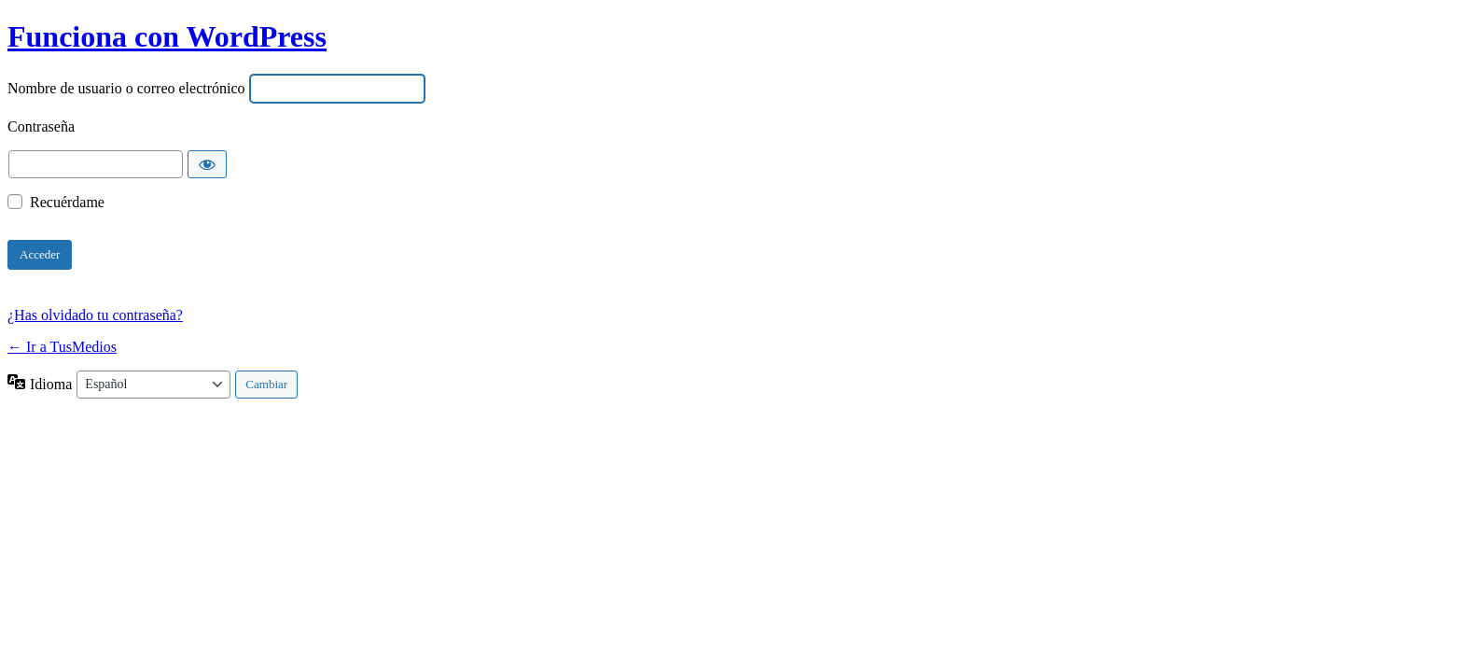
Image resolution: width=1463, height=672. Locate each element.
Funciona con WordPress (167, 36)
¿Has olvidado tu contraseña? (95, 315)
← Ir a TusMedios (62, 347)
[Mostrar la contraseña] (207, 164)
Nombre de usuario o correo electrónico (126, 88)
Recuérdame (67, 203)
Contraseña (41, 126)
